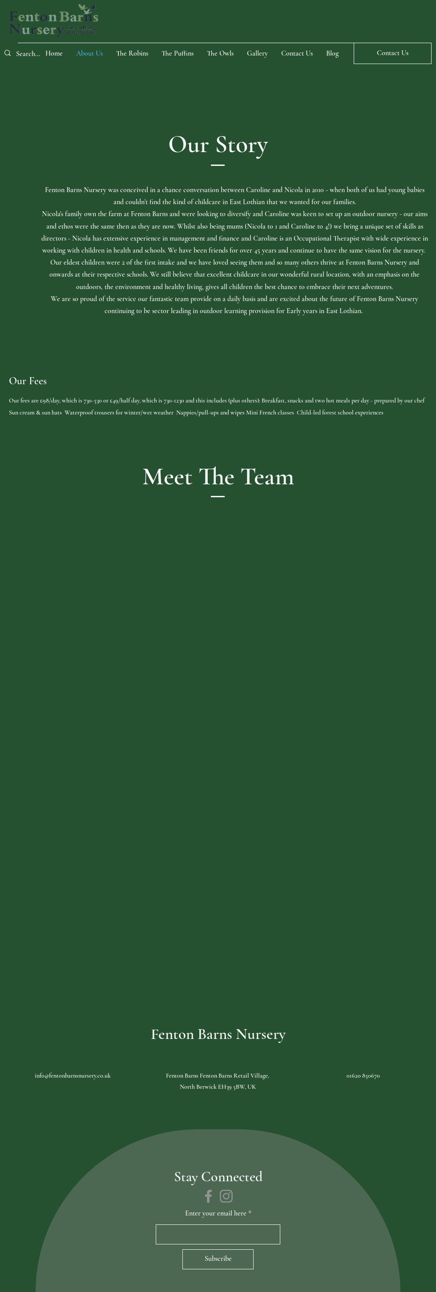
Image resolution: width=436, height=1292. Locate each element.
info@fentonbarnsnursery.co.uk (73, 1075)
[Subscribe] (218, 1259)
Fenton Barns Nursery (218, 1034)
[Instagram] (226, 1196)
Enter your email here (215, 1213)
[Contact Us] (393, 53)
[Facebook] (208, 1196)
